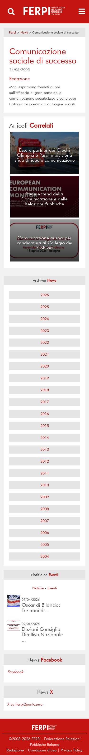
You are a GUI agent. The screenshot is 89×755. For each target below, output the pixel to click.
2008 (44, 509)
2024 (44, 318)
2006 (44, 532)
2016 (44, 413)
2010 (44, 485)
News (24, 32)
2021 (44, 354)
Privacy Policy (71, 750)
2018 (44, 390)
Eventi (52, 588)
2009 (44, 497)
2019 (44, 378)
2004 (44, 556)
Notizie (38, 588)
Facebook (15, 672)
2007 (44, 520)
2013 (44, 449)
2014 (44, 437)
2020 (44, 366)
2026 (44, 295)
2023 (44, 330)
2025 (44, 307)
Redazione (15, 750)
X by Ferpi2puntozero (24, 704)
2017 (44, 402)
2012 (44, 461)
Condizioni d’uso (42, 750)
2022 (44, 342)
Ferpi (12, 32)
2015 (44, 425)
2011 (44, 473)
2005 (44, 544)
